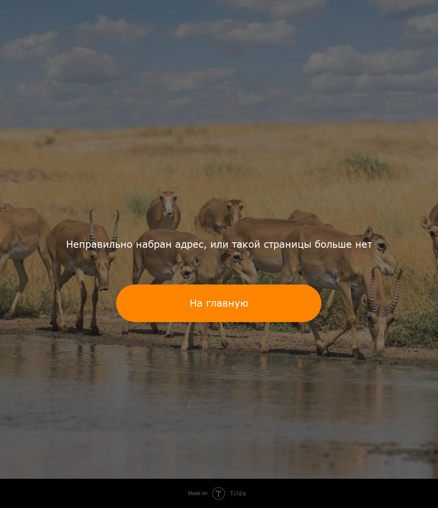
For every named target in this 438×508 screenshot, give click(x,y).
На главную (219, 303)
